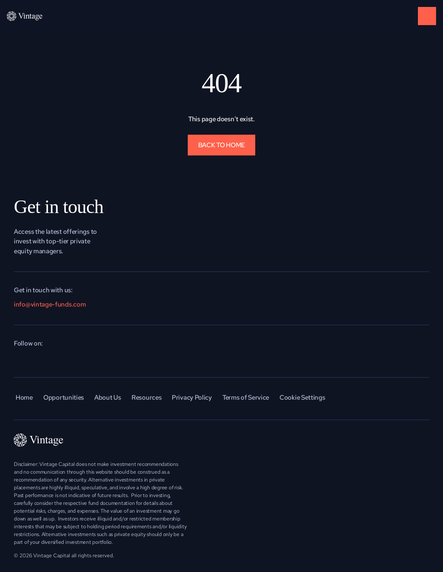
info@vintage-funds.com (50, 304)
